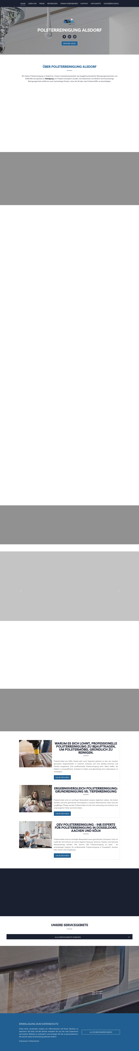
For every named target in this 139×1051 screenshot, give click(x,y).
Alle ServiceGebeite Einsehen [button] (68, 937)
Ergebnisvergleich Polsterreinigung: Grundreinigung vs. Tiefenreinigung (86, 789)
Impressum (23, 1041)
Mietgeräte (96, 3)
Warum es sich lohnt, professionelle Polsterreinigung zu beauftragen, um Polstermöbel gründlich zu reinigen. (86, 747)
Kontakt (84, 3)
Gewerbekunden (111, 3)
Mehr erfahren (62, 777)
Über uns (32, 3)
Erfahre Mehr (69, 43)
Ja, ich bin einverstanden (101, 1032)
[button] (20, 591)
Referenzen (52, 3)
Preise (42, 3)
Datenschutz (34, 1041)
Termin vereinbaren (69, 3)
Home (23, 3)
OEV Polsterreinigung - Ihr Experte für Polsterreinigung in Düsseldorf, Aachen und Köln (86, 828)
